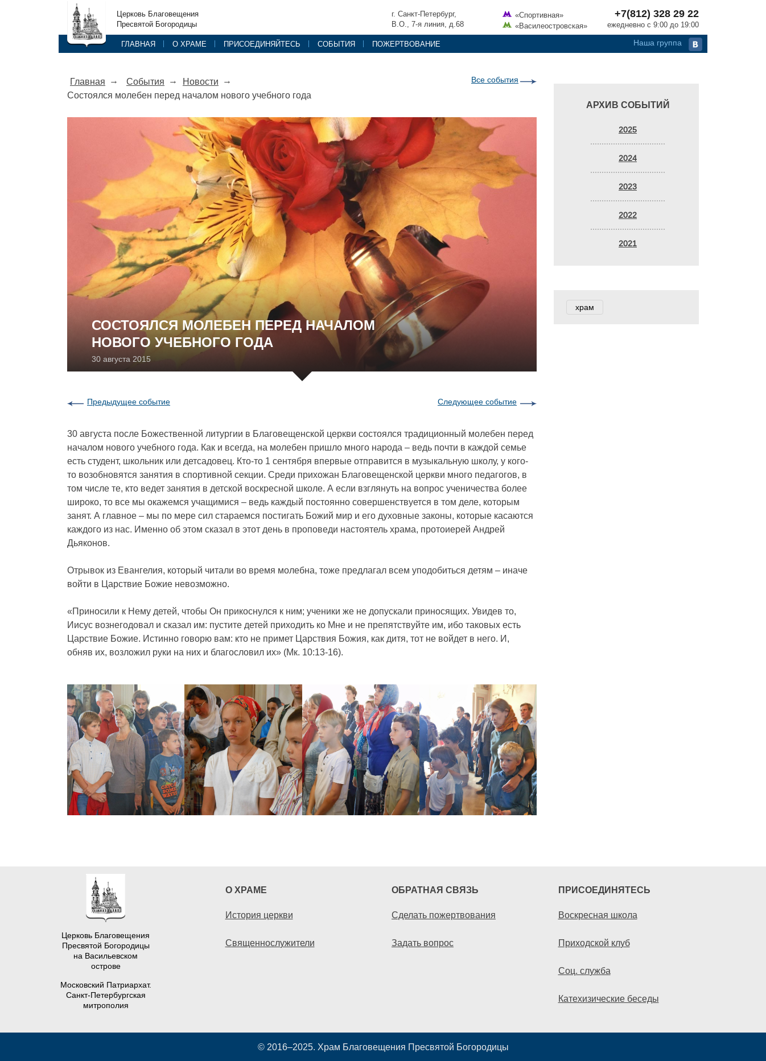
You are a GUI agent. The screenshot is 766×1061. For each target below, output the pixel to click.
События (336, 43)
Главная (138, 43)
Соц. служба (584, 970)
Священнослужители (270, 943)
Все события (494, 79)
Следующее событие (477, 401)
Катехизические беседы (608, 998)
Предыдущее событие (128, 401)
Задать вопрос (423, 943)
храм (584, 307)
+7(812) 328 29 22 (657, 14)
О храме (189, 43)
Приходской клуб (594, 943)
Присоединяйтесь (262, 43)
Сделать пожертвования (444, 915)
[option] (302, 749)
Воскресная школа (597, 915)
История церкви (259, 915)
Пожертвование (406, 43)
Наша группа (657, 42)
